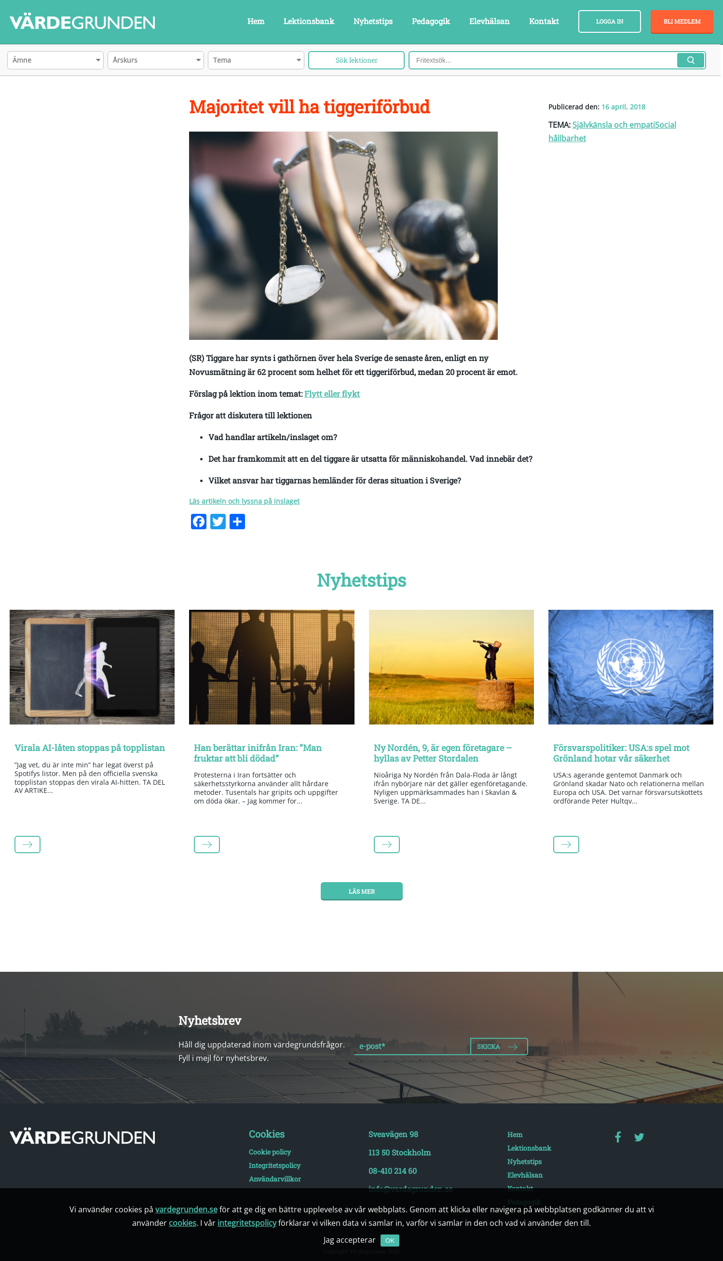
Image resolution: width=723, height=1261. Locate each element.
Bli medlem (682, 21)
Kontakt (544, 21)
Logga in (609, 21)
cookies (182, 1223)
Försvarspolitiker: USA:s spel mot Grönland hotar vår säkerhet (621, 753)
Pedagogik (431, 21)
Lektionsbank (309, 21)
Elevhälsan (489, 21)
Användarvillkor (275, 1178)
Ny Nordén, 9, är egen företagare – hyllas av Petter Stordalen (443, 753)
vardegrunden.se (186, 1209)
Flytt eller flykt (332, 394)
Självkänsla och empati (614, 125)
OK (390, 1240)
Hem (255, 21)
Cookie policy (270, 1151)
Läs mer (362, 891)
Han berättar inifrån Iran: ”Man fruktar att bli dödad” (258, 753)
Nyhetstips (373, 21)
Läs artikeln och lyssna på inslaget (244, 501)
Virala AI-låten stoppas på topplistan (89, 747)
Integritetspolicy (274, 1165)
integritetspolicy (247, 1223)
